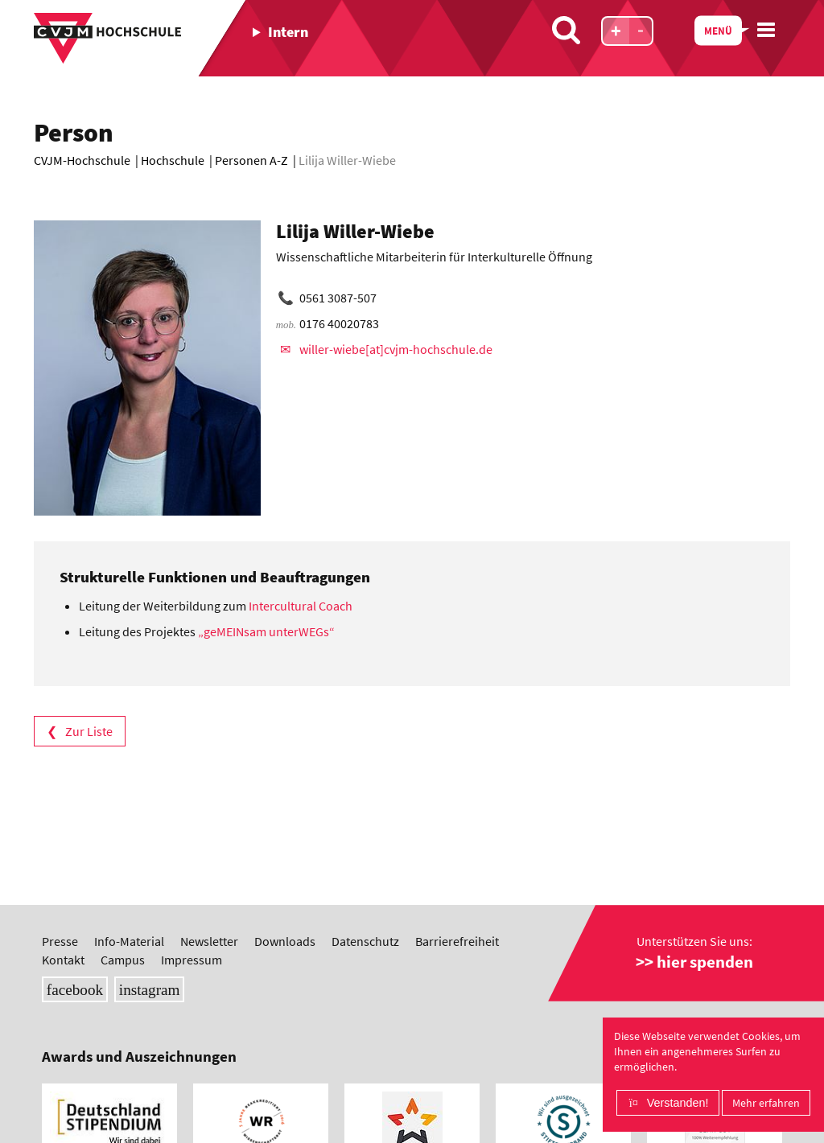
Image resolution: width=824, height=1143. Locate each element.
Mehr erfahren (766, 1103)
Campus (123, 960)
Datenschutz (365, 941)
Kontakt (63, 960)
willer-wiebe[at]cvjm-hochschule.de (395, 349)
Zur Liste (89, 731)
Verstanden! (678, 1102)
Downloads (284, 941)
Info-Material (129, 941)
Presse (60, 941)
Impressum (191, 960)
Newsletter (209, 941)
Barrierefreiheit (457, 941)
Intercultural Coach (302, 606)
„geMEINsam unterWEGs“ (267, 631)
